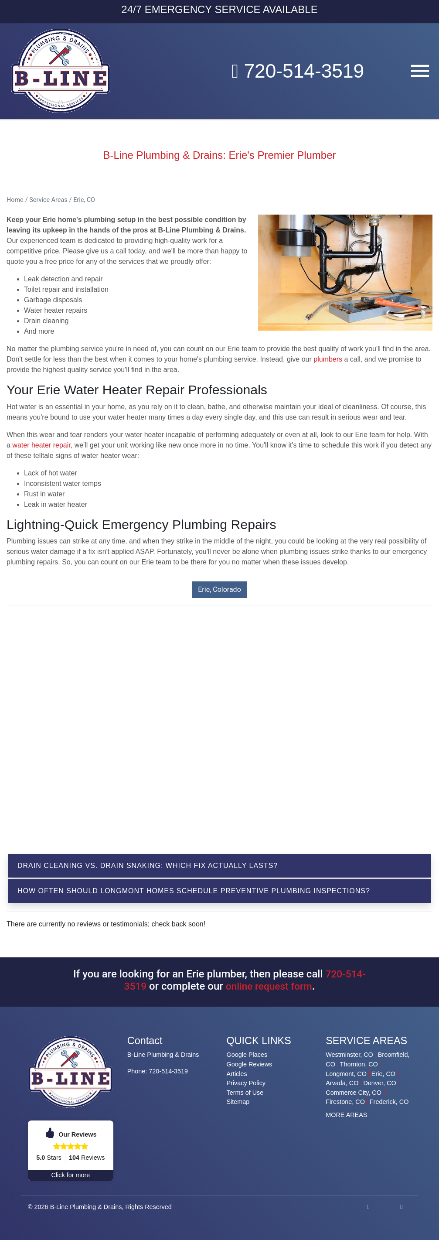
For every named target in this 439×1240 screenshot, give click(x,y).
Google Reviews (249, 1064)
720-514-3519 (292, 70)
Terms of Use (245, 1092)
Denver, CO (379, 1082)
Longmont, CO (346, 1073)
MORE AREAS (346, 1114)
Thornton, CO (359, 1064)
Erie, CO (84, 200)
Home (15, 200)
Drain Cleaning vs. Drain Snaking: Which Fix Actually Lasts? (147, 865)
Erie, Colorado (219, 589)
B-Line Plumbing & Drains (86, 1206)
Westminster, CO (349, 1054)
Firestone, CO (345, 1101)
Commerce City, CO (353, 1092)
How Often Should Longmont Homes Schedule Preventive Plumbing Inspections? (193, 891)
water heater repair (41, 445)
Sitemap (238, 1101)
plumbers (327, 359)
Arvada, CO (342, 1082)
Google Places (247, 1054)
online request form (269, 986)
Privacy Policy (246, 1082)
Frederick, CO (389, 1101)
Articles (237, 1073)
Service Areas (48, 200)
